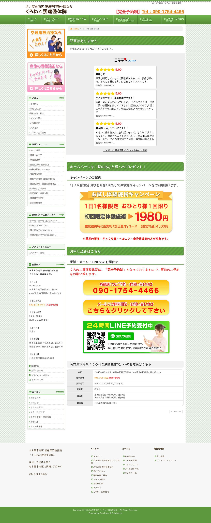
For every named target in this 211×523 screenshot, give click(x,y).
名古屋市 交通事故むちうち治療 (105, 461)
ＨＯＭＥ (34, 104)
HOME (74, 29)
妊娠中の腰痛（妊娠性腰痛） (43, 179)
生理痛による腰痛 (38, 188)
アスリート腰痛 (37, 253)
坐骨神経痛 (35, 160)
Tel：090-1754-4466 (163, 11)
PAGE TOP (175, 411)
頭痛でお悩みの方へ (39, 225)
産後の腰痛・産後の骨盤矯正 (43, 184)
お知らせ (35, 402)
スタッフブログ (38, 412)
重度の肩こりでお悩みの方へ (43, 235)
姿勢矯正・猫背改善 (39, 193)
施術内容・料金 (78, 19)
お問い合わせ (37, 370)
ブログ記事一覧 (131, 469)
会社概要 (35, 366)
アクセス (150, 19)
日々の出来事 (37, 426)
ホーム (34, 19)
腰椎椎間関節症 (37, 198)
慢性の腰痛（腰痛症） (40, 165)
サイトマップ (37, 380)
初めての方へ (54, 19)
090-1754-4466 (101, 378)
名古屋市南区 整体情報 (41, 417)
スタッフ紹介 (102, 19)
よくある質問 (37, 407)
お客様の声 (126, 19)
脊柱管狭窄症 (36, 174)
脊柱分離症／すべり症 (40, 169)
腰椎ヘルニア (36, 155)
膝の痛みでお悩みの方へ (41, 230)
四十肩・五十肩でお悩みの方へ (44, 221)
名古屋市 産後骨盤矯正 (102, 467)
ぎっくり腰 (35, 150)
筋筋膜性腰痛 (36, 203)
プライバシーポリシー (41, 375)
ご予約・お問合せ (174, 19)
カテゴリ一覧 (130, 473)
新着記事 (35, 422)
